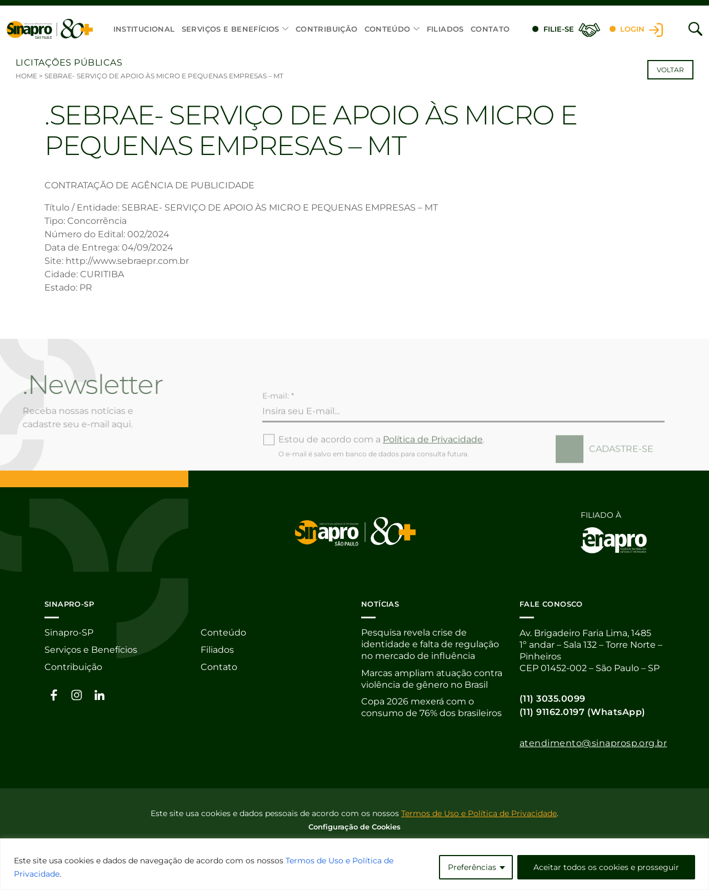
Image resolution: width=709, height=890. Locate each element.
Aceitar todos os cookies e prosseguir (606, 867)
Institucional (144, 28)
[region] (354, 864)
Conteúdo (388, 28)
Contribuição (327, 28)
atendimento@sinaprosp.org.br (593, 743)
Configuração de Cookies (354, 826)
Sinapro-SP (68, 633)
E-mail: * (278, 418)
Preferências (472, 867)
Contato (490, 28)
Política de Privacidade (433, 462)
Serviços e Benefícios (230, 28)
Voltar (670, 70)
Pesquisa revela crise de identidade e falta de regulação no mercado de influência (430, 645)
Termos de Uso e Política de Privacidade (479, 813)
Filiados (445, 28)
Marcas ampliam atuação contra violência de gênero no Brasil (431, 679)
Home (26, 76)
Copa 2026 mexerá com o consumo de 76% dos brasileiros (431, 708)
